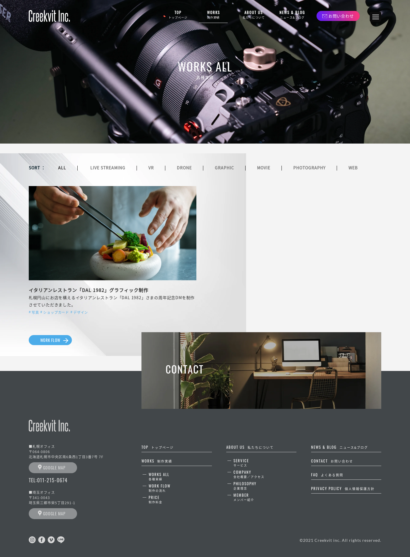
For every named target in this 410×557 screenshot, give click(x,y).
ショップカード (56, 312)
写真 (35, 312)
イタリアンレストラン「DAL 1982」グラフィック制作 (88, 290)
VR (151, 168)
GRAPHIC (224, 168)
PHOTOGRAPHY (309, 168)
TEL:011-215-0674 (48, 480)
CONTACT (332, 461)
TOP (177, 15)
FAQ (327, 474)
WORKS (213, 15)
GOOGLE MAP (54, 468)
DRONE (184, 168)
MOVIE (263, 168)
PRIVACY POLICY (343, 488)
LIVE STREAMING (107, 168)
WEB (353, 168)
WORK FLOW (50, 340)
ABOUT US (253, 15)
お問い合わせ (341, 15)
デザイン (80, 312)
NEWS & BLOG (292, 15)
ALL (62, 168)
